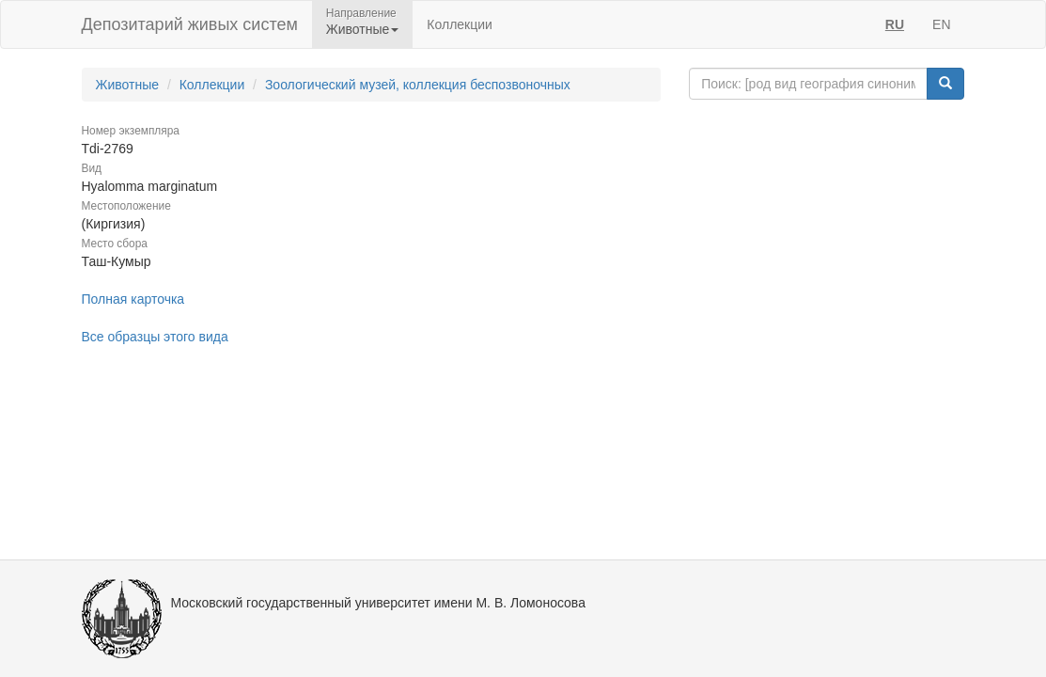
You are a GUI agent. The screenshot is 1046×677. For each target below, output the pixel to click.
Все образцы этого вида (155, 336)
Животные (128, 84)
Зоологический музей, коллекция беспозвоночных (417, 84)
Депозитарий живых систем (190, 24)
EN (941, 24)
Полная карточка (133, 299)
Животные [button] (362, 29)
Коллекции (459, 24)
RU (894, 24)
